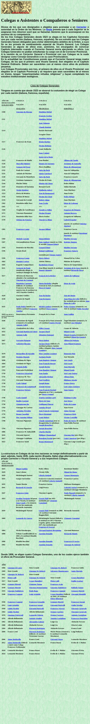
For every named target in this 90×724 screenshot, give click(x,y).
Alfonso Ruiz (69, 377)
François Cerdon (45, 116)
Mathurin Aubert (45, 190)
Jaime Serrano (69, 411)
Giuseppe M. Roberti (72, 545)
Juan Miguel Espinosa (72, 344)
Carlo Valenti (21, 383)
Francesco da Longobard (25, 387)
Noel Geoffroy (44, 380)
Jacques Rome (44, 344)
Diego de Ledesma (71, 203)
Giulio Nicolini (76, 605)
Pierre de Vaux (44, 401)
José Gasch (68, 360)
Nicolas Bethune (45, 146)
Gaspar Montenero (71, 475)
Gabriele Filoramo (23, 344)
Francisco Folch (70, 414)
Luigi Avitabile (34, 594)
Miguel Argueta (70, 335)
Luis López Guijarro (72, 387)
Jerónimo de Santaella (72, 164)
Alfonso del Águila (71, 160)
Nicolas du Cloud (45, 197)
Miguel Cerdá (69, 332)
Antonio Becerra (70, 213)
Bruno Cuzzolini (22, 414)
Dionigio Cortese (22, 261)
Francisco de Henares (72, 210)
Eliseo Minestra (57, 599)
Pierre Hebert (44, 258)
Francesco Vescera (58, 608)
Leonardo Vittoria (36, 615)
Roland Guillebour (46, 251)
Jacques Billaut (45, 229)
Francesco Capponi (58, 591)
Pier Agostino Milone (24, 417)
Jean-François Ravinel (47, 390)
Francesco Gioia (22, 493)
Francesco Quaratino (79, 618)
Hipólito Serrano (70, 239)
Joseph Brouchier (45, 425)
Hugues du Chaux (46, 183)
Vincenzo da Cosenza (24, 280)
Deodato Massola (22, 357)
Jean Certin (43, 203)
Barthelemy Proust (46, 265)
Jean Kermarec (45, 299)
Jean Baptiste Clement (47, 360)
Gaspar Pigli (43, 498)
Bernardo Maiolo (70, 534)
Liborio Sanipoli (45, 475)
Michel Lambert (45, 307)
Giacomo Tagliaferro (58, 588)
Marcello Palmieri (23, 164)
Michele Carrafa (22, 239)
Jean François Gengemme (49, 411)
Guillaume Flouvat (46, 404)
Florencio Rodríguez (37, 628)
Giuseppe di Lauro (15, 568)
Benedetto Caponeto (24, 283)
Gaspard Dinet (52, 244)
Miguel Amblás (22, 469)
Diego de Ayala (69, 283)
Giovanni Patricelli (36, 608)
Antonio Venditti (35, 618)
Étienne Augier (55, 255)
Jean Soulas (43, 373)
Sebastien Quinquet (46, 335)
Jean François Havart (47, 363)
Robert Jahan (44, 200)
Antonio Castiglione (78, 615)
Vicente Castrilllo (70, 417)
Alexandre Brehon (46, 377)
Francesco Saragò (36, 605)
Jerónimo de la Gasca (72, 268)
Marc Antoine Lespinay (48, 354)
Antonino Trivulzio (23, 411)
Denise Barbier (44, 142)
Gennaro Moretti (14, 584)
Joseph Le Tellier (45, 210)
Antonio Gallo (21, 325)
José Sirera (68, 401)
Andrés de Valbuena (71, 276)
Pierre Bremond (45, 414)
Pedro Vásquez (69, 307)
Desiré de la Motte (46, 157)
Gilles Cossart (44, 328)
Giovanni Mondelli (78, 594)
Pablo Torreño (82, 309)
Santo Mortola (76, 571)
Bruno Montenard (46, 442)
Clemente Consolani (72, 518)
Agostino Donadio (45, 534)
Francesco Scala (57, 584)
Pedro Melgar (69, 197)
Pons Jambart (44, 242)
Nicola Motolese (22, 190)
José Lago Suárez (70, 373)
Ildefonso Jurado (70, 380)
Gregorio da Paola (23, 268)
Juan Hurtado (69, 367)
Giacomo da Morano (24, 112)
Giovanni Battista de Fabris (27, 332)
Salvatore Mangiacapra (59, 571)
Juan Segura (69, 390)
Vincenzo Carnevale (79, 608)
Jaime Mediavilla (14, 639)
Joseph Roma (44, 383)
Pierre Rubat (44, 340)
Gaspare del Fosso (23, 167)
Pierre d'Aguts (44, 288)
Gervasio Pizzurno (23, 340)
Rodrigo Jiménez (70, 242)
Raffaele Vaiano (77, 588)
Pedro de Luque (70, 404)
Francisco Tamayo (71, 251)
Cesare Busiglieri (77, 578)
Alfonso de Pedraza (71, 340)
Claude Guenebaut (46, 421)
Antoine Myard (45, 408)
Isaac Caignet (44, 153)
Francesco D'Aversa (46, 527)
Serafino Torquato (23, 498)
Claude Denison (45, 127)
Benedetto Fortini (45, 438)
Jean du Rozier (45, 296)
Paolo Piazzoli (69, 493)
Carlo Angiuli (21, 398)
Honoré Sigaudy (45, 270)
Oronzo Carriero (57, 612)
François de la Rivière (47, 276)
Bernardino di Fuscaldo (25, 354)
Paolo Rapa (33, 591)
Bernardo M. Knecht (24, 487)
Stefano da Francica (24, 220)
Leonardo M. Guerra (24, 518)
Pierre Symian (47, 394)
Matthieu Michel (45, 112)
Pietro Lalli (12, 578)
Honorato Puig (69, 354)
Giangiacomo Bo (22, 404)
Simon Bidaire (44, 239)
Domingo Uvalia (70, 398)
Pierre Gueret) (51, 309)
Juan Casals (20, 503)
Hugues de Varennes (46, 164)
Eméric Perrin (54, 323)
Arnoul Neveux (45, 387)
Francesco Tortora (23, 390)
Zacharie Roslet (45, 357)
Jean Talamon (44, 123)
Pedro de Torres (70, 421)
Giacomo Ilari (69, 435)
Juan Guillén (69, 314)
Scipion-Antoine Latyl (47, 398)
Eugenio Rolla (21, 367)
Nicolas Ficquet (45, 213)
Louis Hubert (44, 417)
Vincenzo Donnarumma (38, 588)
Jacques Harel (44, 332)
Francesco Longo (22, 229)
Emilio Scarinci (77, 581)
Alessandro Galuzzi (36, 622)
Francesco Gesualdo (37, 602)
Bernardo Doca (77, 270)
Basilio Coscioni (22, 401)
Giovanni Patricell (57, 605)
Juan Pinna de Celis (71, 299)
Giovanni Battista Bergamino (50, 530)
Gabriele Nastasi (70, 487)
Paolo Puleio (21, 307)
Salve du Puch (44, 170)
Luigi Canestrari (70, 438)
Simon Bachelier (45, 283)
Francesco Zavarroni (24, 373)
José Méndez (76, 323)
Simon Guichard (45, 174)
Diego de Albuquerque (72, 167)
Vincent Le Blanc (45, 220)
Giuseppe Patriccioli (15, 615)
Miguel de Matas (70, 472)
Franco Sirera (69, 383)
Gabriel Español (70, 220)
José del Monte (69, 296)
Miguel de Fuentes (78, 337)
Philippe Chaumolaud (47, 435)
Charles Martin (45, 432)
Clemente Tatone (35, 584)
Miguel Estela (69, 370)
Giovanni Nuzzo (57, 639)
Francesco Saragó (78, 602)
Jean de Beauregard (46, 193)
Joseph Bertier (44, 367)
